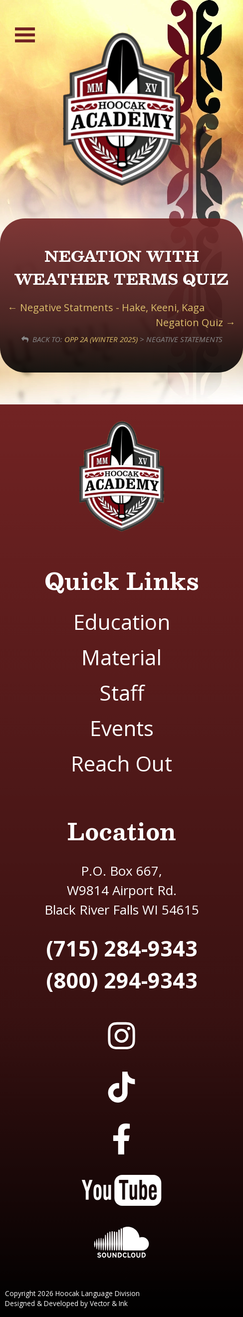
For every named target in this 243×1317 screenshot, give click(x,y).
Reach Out (121, 763)
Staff (121, 692)
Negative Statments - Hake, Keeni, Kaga (106, 307)
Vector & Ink (109, 1303)
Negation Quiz (196, 322)
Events (122, 728)
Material (121, 657)
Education (121, 621)
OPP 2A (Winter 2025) (101, 339)
